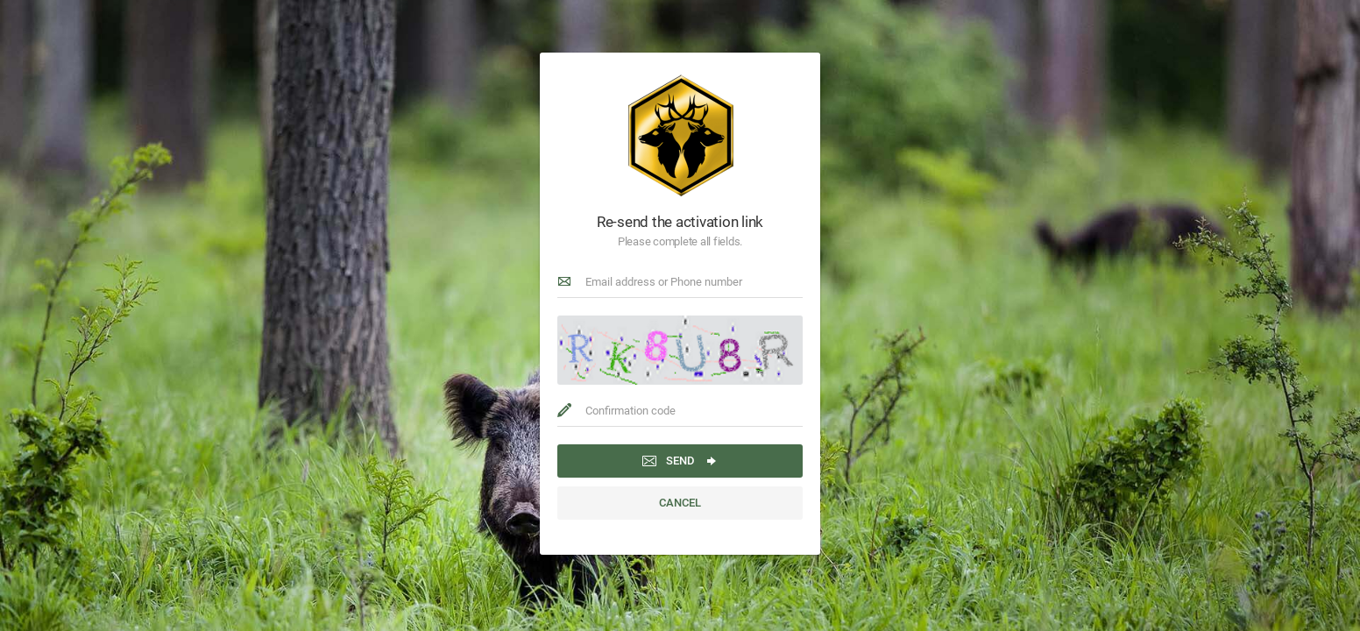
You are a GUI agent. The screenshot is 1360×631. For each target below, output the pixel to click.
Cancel (680, 502)
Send (680, 461)
